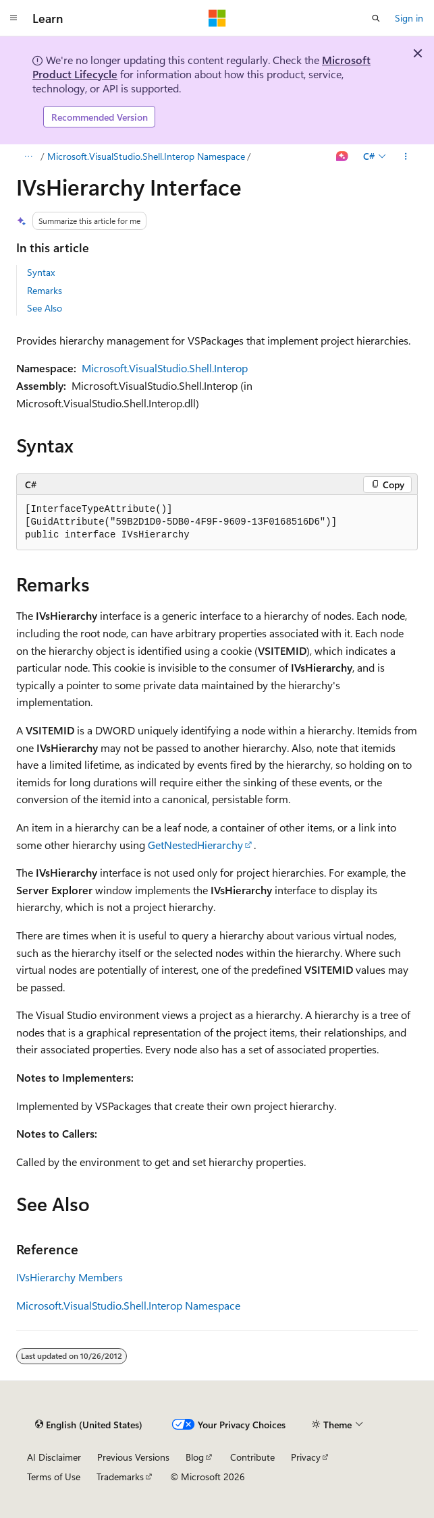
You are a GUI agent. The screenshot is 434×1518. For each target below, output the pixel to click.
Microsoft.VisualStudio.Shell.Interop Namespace (146, 156)
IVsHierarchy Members (69, 1277)
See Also (44, 307)
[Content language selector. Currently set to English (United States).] (89, 1424)
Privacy (306, 1457)
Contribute (252, 1457)
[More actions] (406, 156)
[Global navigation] (13, 18)
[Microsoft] (217, 18)
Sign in (409, 17)
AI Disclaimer (54, 1457)
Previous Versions (133, 1457)
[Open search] (375, 18)
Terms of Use (53, 1476)
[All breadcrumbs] (28, 156)
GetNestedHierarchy (195, 845)
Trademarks (120, 1476)
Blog (195, 1457)
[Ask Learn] (342, 156)
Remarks (44, 290)
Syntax (41, 272)
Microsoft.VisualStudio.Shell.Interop (165, 368)
